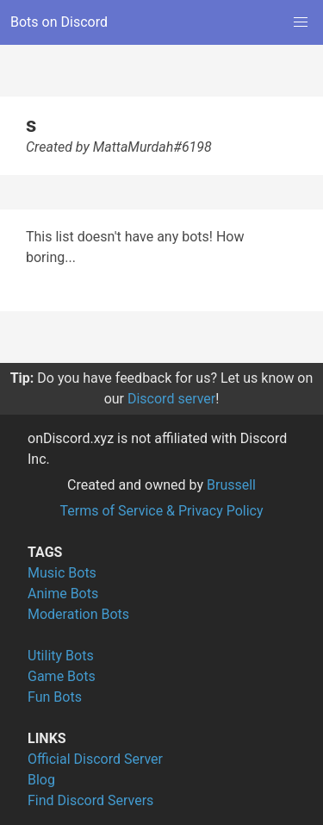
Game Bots (62, 676)
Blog (41, 780)
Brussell (231, 485)
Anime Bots (63, 593)
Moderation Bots (78, 614)
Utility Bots (61, 655)
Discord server (171, 399)
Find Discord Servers (90, 800)
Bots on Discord (59, 22)
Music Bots (62, 573)
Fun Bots (55, 697)
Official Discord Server (95, 759)
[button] (300, 22)
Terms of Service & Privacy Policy (161, 511)
